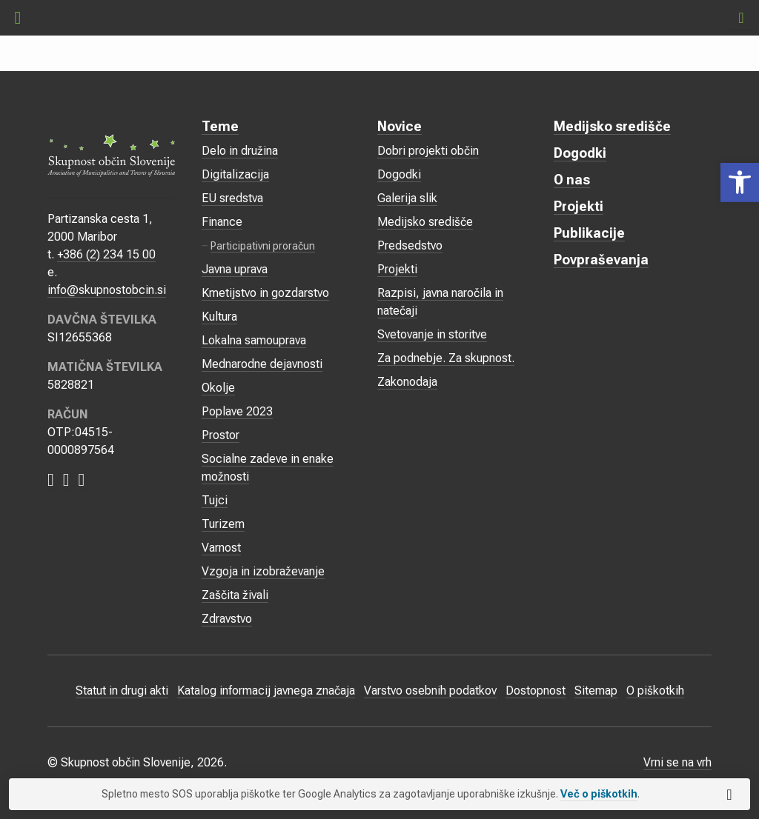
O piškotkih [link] (655, 690)
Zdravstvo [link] (227, 619)
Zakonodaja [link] (407, 382)
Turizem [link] (223, 524)
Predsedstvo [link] (410, 245)
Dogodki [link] (399, 174)
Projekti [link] (397, 269)
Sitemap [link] (595, 690)
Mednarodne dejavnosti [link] (262, 364)
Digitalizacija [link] (235, 174)
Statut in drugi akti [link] (122, 690)
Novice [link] (399, 126)
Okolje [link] (218, 388)
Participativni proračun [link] (263, 246)
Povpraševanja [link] (601, 259)
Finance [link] (222, 222)
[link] (739, 182)
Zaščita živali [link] (235, 595)
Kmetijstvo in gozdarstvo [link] (265, 293)
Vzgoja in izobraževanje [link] (263, 571)
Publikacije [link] (589, 233)
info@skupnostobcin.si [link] (106, 290)
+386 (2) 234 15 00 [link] (106, 254)
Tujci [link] (215, 500)
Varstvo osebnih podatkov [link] (430, 690)
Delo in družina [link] (240, 151)
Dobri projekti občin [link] (428, 151)
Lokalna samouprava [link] (254, 340)
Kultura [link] (219, 317)
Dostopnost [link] (536, 690)
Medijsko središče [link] (425, 222)
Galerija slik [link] (407, 198)
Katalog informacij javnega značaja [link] (266, 690)
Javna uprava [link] (235, 269)
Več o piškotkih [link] (598, 794)
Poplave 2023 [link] (237, 411)
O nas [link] (572, 179)
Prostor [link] (220, 435)
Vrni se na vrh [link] (677, 762)
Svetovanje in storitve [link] (432, 334)
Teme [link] (220, 126)
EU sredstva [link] (232, 198)
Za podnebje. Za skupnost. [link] (445, 358)
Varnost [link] (221, 548)
